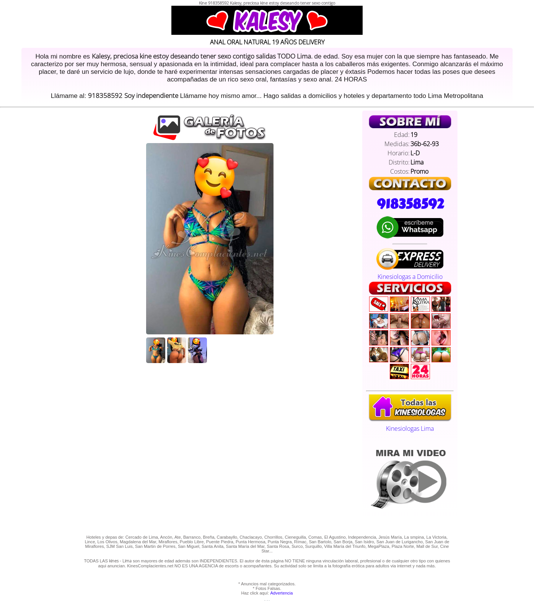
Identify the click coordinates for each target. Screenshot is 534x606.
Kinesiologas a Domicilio (409, 272)
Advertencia (281, 593)
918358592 (410, 204)
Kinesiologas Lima (410, 424)
